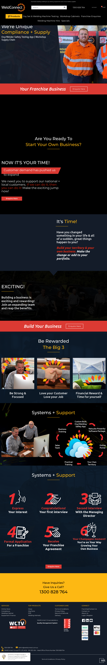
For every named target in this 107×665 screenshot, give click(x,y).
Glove (30, 609)
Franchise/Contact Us (89, 609)
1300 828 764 (79, 7)
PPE (29, 613)
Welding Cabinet (7, 613)
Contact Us (85, 611)
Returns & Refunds (61, 613)
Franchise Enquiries (91, 16)
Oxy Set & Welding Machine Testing (41, 16)
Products (14, 16)
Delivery (58, 615)
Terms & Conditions (62, 609)
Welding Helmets (34, 615)
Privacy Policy (60, 611)
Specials (65, 21)
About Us (85, 613)
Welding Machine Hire (48, 21)
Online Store (5, 609)
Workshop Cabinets (70, 16)
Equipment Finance (8, 615)
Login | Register (87, 615)
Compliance (5, 611)
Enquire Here (79, 89)
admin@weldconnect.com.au (28, 647)
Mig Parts (31, 611)
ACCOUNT (93, 7)
